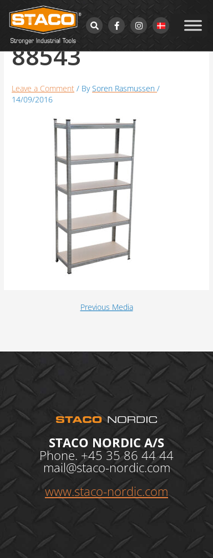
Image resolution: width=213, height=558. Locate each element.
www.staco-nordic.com (106, 491)
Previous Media (106, 307)
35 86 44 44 (140, 455)
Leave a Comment (43, 88)
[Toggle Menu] (193, 25)
